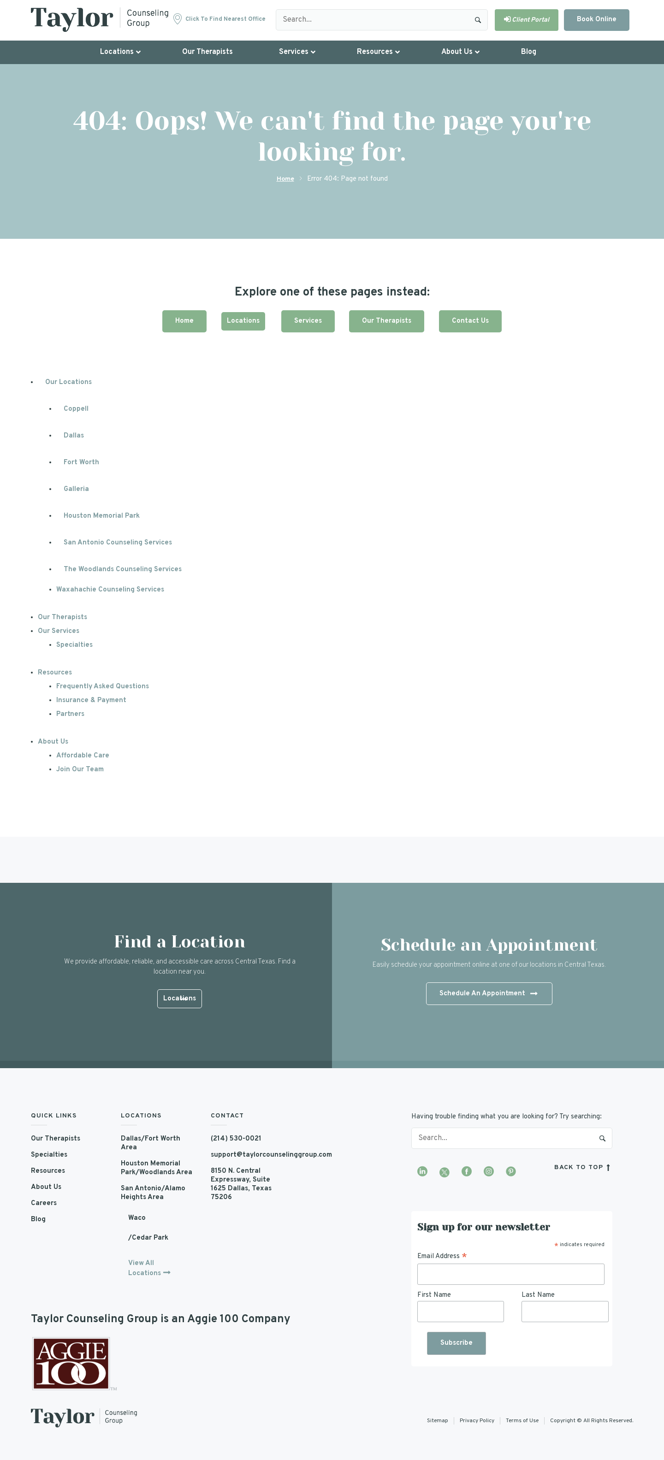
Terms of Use (522, 1421)
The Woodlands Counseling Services (123, 569)
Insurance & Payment (91, 700)
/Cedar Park (148, 1237)
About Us (53, 741)
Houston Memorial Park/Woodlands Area (157, 1167)
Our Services (59, 631)
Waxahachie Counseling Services (110, 589)
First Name (434, 1294)
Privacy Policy (477, 1421)
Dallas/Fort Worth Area (151, 1143)
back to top (583, 1167)
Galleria (76, 489)
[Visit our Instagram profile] (489, 1172)
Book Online (597, 19)
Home (285, 179)
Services (308, 320)
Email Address (442, 1256)
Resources (55, 672)
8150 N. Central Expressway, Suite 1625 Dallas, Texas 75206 (242, 1183)
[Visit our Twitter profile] (444, 1172)
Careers (44, 1203)
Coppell (76, 408)
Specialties (74, 644)
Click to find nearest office (225, 19)
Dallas (74, 435)
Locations (241, 320)
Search (478, 20)
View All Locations (144, 1268)
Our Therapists (388, 320)
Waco (137, 1217)
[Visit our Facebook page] (467, 1172)
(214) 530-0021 (236, 1138)
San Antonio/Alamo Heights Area (153, 1192)
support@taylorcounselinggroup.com (249, 1154)
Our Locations (68, 382)
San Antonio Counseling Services (118, 542)
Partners (70, 713)
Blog (38, 1219)
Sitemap (437, 1421)
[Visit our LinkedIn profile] (422, 1172)
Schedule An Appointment (488, 994)
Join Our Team (80, 769)
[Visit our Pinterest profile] (511, 1172)
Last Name (538, 1294)
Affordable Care (82, 755)
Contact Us (473, 320)
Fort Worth (81, 462)
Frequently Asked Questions (103, 686)
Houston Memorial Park (102, 515)
